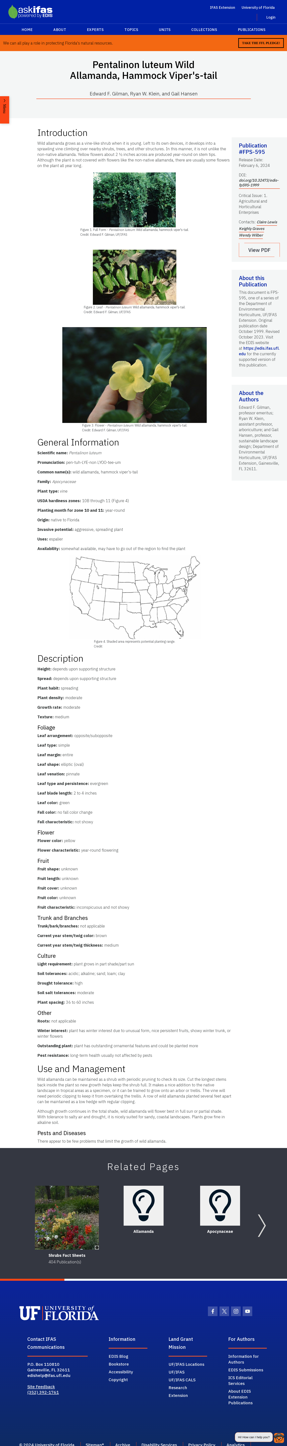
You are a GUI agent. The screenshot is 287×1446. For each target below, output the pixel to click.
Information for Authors (243, 1359)
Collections (204, 29)
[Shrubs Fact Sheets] (67, 1218)
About (59, 29)
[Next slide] (262, 1225)
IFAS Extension (222, 7)
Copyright (118, 1379)
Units (165, 29)
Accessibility (121, 1372)
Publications (251, 29)
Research (178, 1387)
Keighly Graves (251, 228)
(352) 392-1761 (43, 1392)
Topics (131, 29)
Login (270, 17)
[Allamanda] (144, 1206)
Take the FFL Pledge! (261, 43)
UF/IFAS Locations (186, 1364)
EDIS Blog (118, 1356)
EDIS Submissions (245, 1370)
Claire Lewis (267, 222)
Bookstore (119, 1364)
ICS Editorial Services (240, 1380)
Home (27, 29)
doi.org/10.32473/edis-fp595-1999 (258, 182)
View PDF (259, 249)
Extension (178, 1395)
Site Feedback (41, 1386)
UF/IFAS (177, 1372)
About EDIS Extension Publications (240, 1396)
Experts (95, 29)
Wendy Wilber (251, 235)
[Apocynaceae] (220, 1206)
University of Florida (258, 7)
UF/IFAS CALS (182, 1380)
